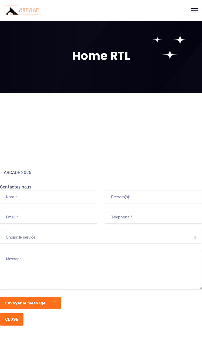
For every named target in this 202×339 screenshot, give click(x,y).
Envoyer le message (32, 303)
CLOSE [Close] (11, 319)
